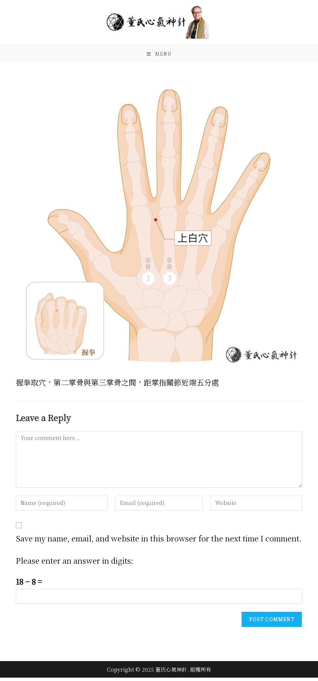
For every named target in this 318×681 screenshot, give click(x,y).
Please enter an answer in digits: (74, 563)
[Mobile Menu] (159, 55)
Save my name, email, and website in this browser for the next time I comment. (158, 541)
